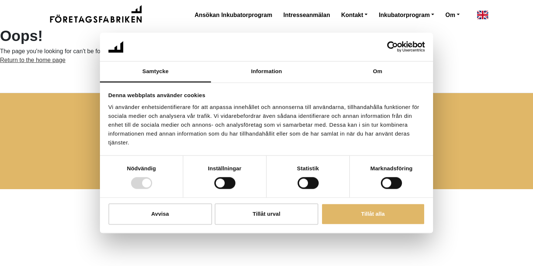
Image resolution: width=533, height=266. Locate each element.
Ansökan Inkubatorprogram (233, 15)
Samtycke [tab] (156, 71)
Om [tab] (377, 71)
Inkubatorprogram (404, 15)
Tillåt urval (267, 214)
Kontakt (352, 15)
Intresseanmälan (306, 15)
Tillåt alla (373, 214)
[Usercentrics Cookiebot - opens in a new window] (392, 46)
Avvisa (160, 214)
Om (450, 15)
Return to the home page (33, 60)
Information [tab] (266, 71)
